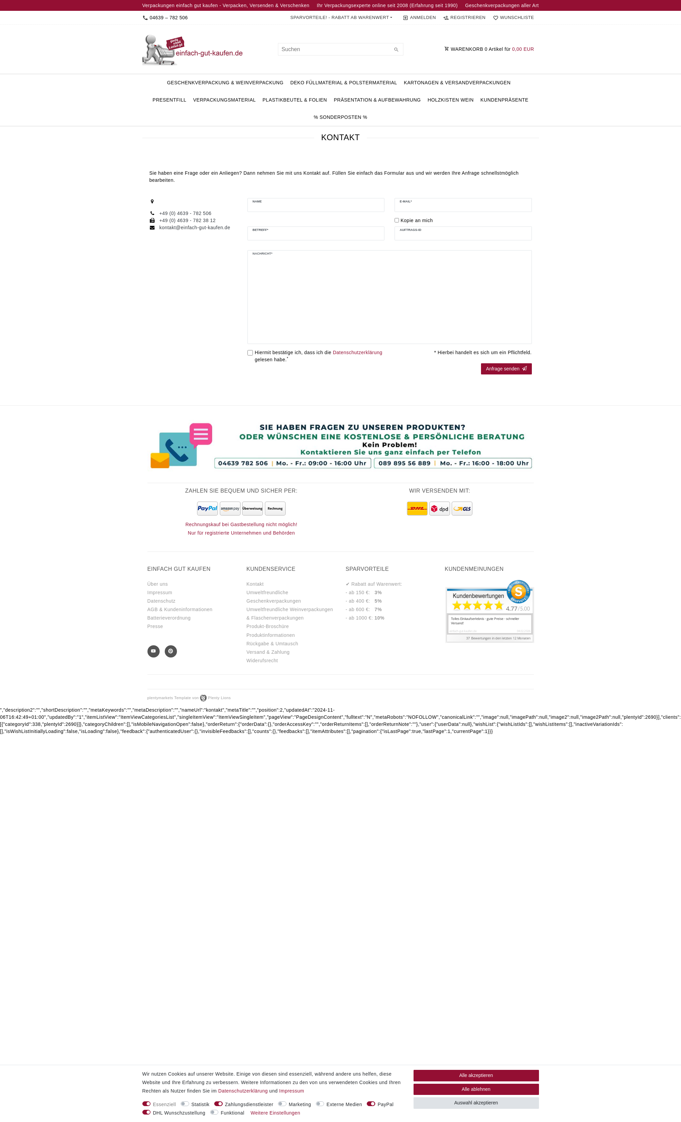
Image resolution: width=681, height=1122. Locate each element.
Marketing (300, 1104)
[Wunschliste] (512, 17)
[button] (341, 17)
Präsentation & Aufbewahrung (377, 100)
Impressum (160, 592)
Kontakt (255, 584)
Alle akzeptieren (476, 1075)
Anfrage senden (506, 368)
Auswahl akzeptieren (476, 1102)
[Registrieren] (464, 17)
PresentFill (169, 100)
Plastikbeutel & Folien (295, 100)
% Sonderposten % (340, 117)
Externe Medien (344, 1104)
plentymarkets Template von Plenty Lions (189, 698)
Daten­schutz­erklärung (243, 1091)
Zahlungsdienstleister (249, 1104)
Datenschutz (161, 601)
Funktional (232, 1113)
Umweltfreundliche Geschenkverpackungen (273, 597)
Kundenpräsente (504, 100)
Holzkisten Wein (450, 100)
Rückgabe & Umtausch (272, 643)
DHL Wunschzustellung (179, 1113)
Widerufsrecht (262, 660)
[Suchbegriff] (340, 49)
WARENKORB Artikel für (489, 49)
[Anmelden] (419, 17)
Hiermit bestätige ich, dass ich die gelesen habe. (319, 356)
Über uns (157, 584)
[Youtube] (153, 651)
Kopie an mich (417, 220)
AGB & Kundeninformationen (180, 609)
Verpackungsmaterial (224, 100)
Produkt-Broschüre (267, 626)
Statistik (201, 1104)
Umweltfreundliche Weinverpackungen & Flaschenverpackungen (289, 614)
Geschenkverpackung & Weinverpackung (225, 82)
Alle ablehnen (476, 1089)
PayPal (386, 1104)
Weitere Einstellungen (275, 1113)
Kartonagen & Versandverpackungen (457, 82)
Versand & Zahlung (268, 652)
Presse (155, 626)
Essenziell (164, 1104)
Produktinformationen (270, 635)
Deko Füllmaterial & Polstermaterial (343, 82)
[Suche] (396, 50)
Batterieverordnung (169, 618)
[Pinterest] (171, 651)
